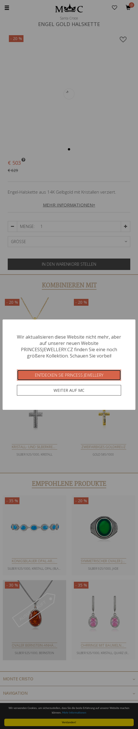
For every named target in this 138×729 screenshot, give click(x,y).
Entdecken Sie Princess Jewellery (69, 375)
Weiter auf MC (69, 390)
